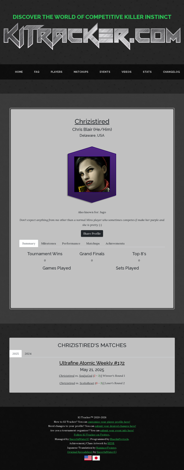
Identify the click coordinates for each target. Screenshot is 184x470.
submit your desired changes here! (115, 426)
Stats (147, 71)
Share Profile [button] (92, 233)
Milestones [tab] (48, 243)
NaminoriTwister (106, 447)
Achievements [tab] (115, 243)
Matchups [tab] (93, 243)
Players (56, 71)
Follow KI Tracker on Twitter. (92, 434)
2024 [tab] (28, 353)
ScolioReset (87, 383)
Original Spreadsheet (80, 452)
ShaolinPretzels (119, 439)
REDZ (110, 443)
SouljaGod (85, 375)
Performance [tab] (71, 243)
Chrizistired (92, 121)
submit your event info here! (117, 430)
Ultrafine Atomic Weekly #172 (92, 363)
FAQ (36, 71)
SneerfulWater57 (79, 439)
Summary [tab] (28, 243)
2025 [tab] (15, 353)
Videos (127, 71)
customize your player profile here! (109, 421)
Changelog (171, 71)
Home (19, 71)
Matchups (81, 71)
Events (105, 71)
